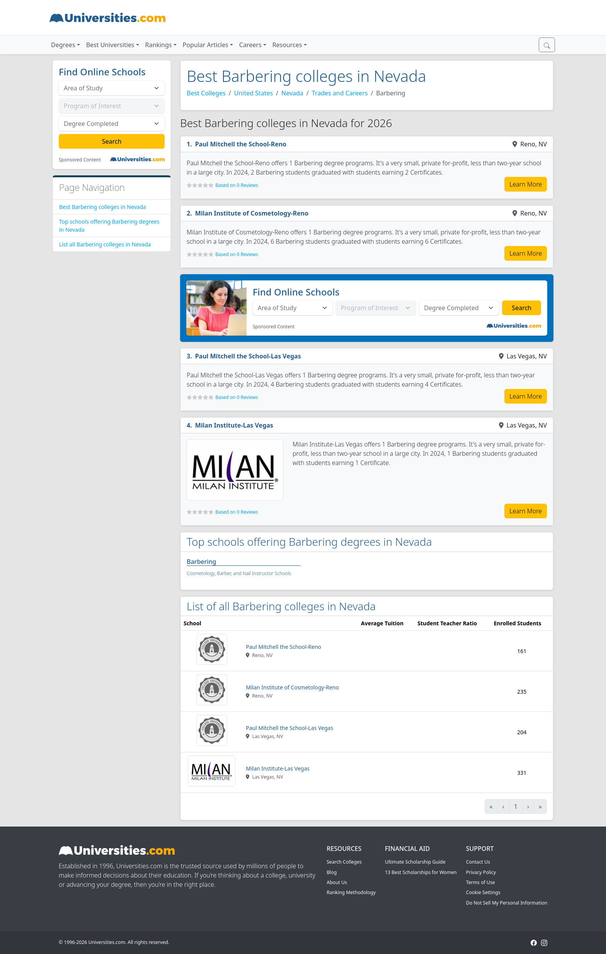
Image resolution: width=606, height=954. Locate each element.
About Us (337, 882)
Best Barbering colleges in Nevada (102, 206)
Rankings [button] (158, 45)
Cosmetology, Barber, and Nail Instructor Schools (239, 573)
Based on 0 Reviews (236, 185)
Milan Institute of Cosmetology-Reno (252, 213)
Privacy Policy (481, 872)
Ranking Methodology (351, 892)
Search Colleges (344, 862)
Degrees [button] (63, 45)
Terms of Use (480, 882)
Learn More (525, 184)
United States (253, 93)
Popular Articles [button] (205, 45)
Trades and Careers (340, 93)
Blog (332, 872)
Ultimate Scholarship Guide (415, 862)
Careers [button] (250, 45)
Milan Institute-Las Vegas (234, 425)
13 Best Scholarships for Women (421, 872)
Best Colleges (206, 93)
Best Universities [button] (110, 45)
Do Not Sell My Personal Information (506, 903)
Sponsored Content (80, 160)
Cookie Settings (483, 892)
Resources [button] (287, 45)
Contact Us (478, 862)
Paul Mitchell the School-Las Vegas (248, 356)
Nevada (292, 93)
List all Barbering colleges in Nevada (105, 244)
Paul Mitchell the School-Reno (240, 144)
